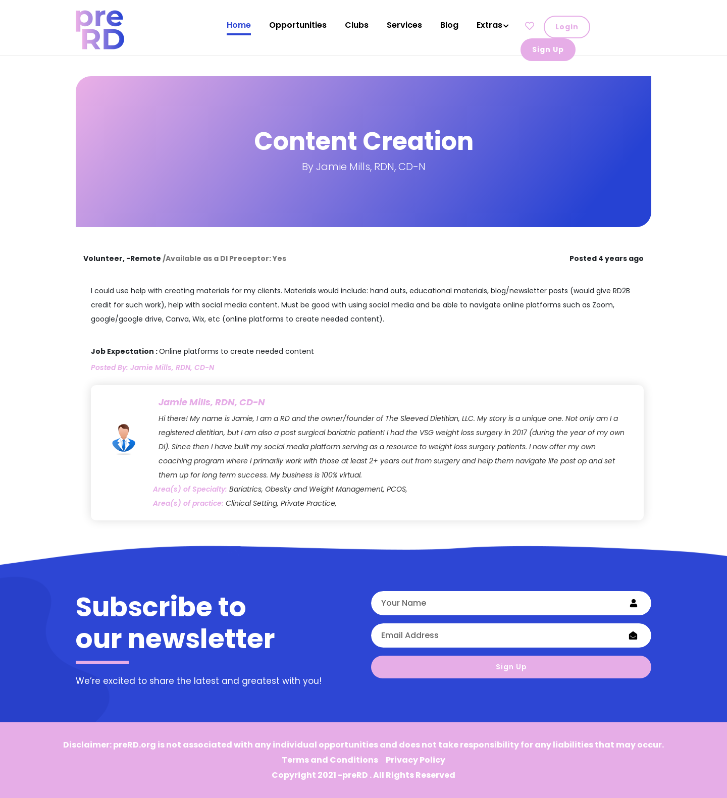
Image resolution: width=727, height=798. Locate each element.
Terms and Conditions (330, 760)
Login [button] (567, 27)
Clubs (357, 25)
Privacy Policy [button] (415, 760)
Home (239, 25)
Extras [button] (489, 25)
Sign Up (511, 667)
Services (404, 25)
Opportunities (298, 25)
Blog (449, 25)
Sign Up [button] (548, 49)
